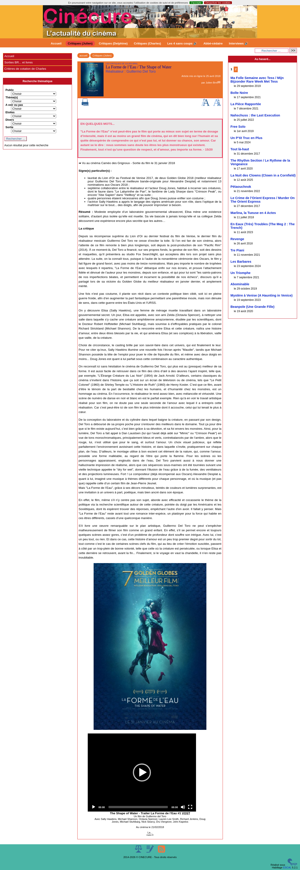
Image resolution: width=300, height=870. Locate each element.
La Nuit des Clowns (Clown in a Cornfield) (263, 175)
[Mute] (183, 807)
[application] (142, 772)
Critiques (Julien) (80, 43)
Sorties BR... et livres (18, 62)
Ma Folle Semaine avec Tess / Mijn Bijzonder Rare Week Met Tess (257, 79)
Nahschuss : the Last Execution (255, 115)
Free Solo (238, 126)
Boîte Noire (239, 93)
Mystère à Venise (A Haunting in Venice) (262, 295)
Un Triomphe (241, 273)
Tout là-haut (240, 149)
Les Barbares (241, 261)
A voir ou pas (14, 105)
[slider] (138, 807)
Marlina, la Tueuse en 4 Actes (253, 213)
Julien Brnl (211, 82)
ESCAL (287, 867)
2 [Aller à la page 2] (235, 69)
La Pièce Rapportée (246, 104)
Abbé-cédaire (213, 43)
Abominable (240, 284)
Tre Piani (237, 250)
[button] (142, 772)
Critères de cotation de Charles (25, 68)
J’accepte (196, 2)
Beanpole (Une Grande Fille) (253, 307)
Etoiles (9, 112)
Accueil (56, 43)
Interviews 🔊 (238, 43)
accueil (84, 55)
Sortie (9, 127)
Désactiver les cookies (218, 2)
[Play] (93, 807)
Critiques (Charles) (147, 43)
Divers (9, 119)
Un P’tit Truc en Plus (246, 138)
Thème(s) (11, 97)
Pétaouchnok (241, 186)
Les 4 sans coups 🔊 (182, 43)
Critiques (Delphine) (113, 43)
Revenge (237, 239)
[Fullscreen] (190, 807)
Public (9, 90)
